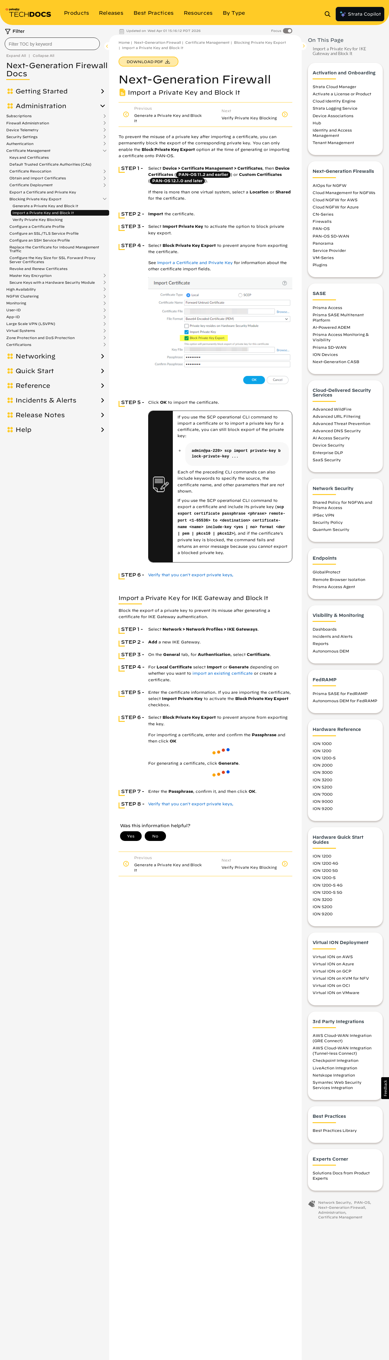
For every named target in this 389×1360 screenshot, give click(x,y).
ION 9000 (323, 801)
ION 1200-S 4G (328, 885)
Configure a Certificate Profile (37, 226)
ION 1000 (322, 743)
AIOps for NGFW (330, 185)
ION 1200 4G (325, 863)
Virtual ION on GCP (332, 971)
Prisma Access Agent (334, 586)
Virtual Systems (20, 330)
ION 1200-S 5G (327, 892)
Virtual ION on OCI (331, 985)
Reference (33, 385)
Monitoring (16, 303)
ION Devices (325, 354)
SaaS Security (327, 460)
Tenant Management (333, 142)
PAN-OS (321, 228)
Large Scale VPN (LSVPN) (30, 324)
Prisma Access (327, 307)
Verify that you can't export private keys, (190, 574)
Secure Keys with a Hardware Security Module (52, 282)
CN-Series (323, 214)
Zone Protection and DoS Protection (40, 338)
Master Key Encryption (30, 276)
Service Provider (329, 250)
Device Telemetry (22, 130)
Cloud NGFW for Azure (336, 207)
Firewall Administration (27, 123)
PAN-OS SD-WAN (331, 236)
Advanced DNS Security (337, 430)
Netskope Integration (334, 1075)
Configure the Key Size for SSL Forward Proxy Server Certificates (52, 259)
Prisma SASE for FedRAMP (340, 693)
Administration (41, 105)
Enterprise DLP (328, 452)
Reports (320, 643)
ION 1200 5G (325, 870)
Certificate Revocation (30, 171)
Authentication (19, 144)
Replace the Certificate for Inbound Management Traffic (54, 249)
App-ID (13, 317)
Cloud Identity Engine (334, 101)
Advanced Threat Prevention (341, 423)
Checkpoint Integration (335, 1060)
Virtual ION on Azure (333, 964)
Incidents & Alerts (46, 400)
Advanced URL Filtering (336, 416)
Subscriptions (19, 116)
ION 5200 (322, 787)
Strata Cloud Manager (334, 86)
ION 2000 (323, 765)
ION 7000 (323, 794)
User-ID (13, 310)
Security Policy (328, 522)
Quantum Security (331, 529)
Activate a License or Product (342, 94)
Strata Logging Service (335, 108)
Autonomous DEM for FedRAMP (345, 700)
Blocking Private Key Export (35, 199)
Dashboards (325, 629)
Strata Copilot (360, 14)
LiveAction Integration (335, 1068)
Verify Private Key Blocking (37, 220)
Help (24, 429)
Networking (35, 356)
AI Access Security (331, 438)
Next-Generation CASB (336, 361)
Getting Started (42, 91)
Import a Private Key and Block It (43, 213)
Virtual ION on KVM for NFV (341, 978)
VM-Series (323, 257)
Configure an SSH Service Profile (39, 240)
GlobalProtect (326, 572)
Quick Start (35, 371)
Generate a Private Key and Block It (45, 206)
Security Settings (21, 137)
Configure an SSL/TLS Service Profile (44, 233)
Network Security (334, 1202)
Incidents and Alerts (333, 636)
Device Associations (333, 115)
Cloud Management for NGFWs (344, 192)
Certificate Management (28, 150)
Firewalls (322, 221)
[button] (385, 1088)
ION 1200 (322, 750)
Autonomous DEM (331, 651)
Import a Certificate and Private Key (195, 262)
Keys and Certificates (29, 157)
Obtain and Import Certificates (37, 178)
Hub (317, 123)
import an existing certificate (222, 673)
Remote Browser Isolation (339, 579)
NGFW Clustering (22, 296)
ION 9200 (323, 808)
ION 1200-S (324, 758)
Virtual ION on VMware (336, 992)
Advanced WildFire (332, 409)
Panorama (323, 243)
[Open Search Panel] (329, 14)
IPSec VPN (323, 515)
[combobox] (52, 44)
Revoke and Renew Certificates (38, 269)
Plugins (320, 264)
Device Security (328, 445)
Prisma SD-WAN (330, 347)
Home (124, 42)
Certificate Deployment (31, 185)
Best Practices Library (335, 1130)
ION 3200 (322, 780)
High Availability (21, 289)
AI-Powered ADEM (331, 327)
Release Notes (40, 415)
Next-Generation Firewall (157, 42)
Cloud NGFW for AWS (335, 200)
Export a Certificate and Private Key (42, 192)
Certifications (18, 345)
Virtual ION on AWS (333, 956)
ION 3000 (323, 772)
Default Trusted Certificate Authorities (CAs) (50, 164)
